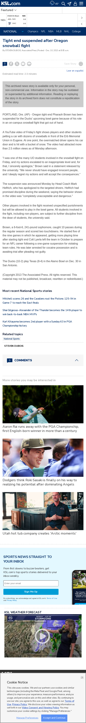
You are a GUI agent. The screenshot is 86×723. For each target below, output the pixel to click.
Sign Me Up (30, 591)
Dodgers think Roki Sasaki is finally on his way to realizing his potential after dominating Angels (40, 482)
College (76, 31)
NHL (66, 31)
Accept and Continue (54, 717)
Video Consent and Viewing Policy (40, 707)
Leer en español (75, 71)
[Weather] (54, 3)
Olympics (33, 31)
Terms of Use (52, 598)
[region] (43, 698)
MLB (58, 31)
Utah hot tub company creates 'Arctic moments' (39, 533)
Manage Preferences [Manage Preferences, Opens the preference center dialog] (27, 717)
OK (82, 677)
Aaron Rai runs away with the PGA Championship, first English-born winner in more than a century (41, 428)
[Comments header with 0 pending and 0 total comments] (43, 360)
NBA (51, 31)
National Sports (12, 338)
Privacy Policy (12, 600)
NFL (43, 31)
